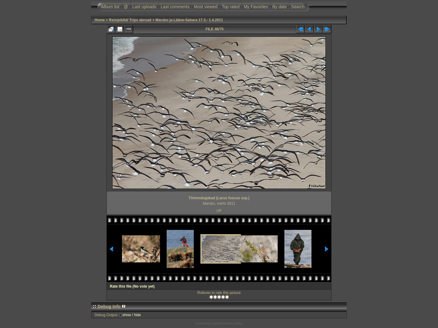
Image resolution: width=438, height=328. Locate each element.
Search (297, 6)
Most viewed (205, 6)
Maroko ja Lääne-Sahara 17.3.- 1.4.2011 (189, 20)
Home (100, 20)
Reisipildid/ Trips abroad (130, 20)
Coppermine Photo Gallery (226, 323)
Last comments (175, 6)
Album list (110, 6)
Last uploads (144, 6)
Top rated (230, 6)
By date (280, 6)
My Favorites (256, 6)
